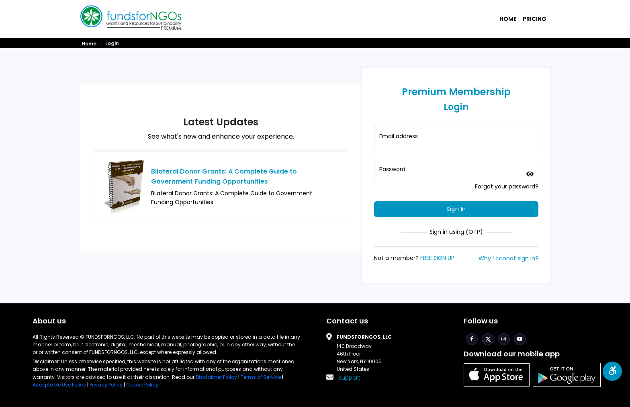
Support (349, 378)
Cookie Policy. (143, 384)
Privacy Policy (106, 384)
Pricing (534, 19)
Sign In (456, 209)
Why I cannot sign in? (508, 258)
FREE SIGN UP (437, 258)
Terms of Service (260, 377)
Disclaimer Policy (217, 377)
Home (507, 19)
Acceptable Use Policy (60, 384)
